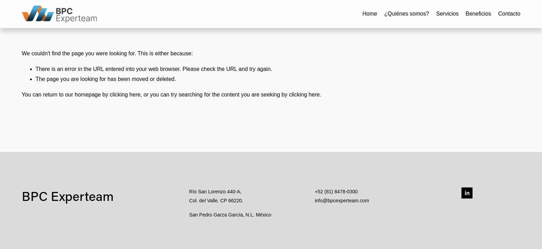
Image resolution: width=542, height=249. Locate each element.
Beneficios (478, 14)
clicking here (125, 95)
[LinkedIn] (467, 193)
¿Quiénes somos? (406, 14)
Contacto (509, 14)
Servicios (447, 14)
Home (369, 14)
